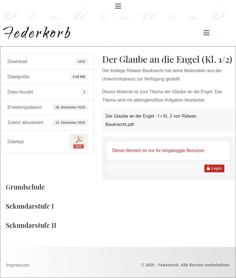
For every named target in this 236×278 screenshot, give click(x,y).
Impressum (17, 265)
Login (214, 168)
